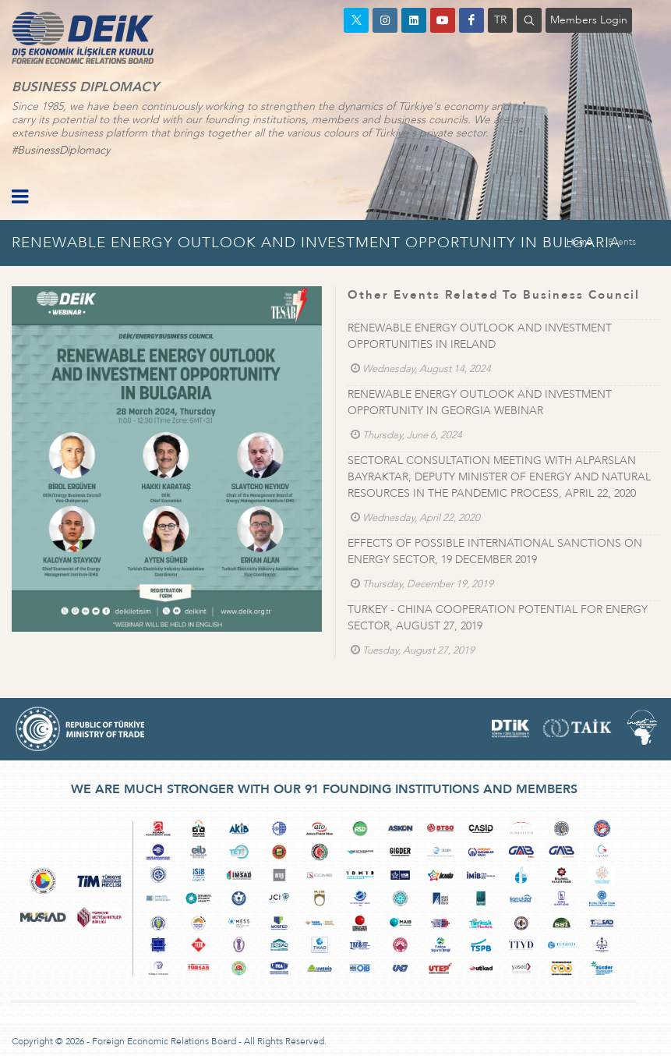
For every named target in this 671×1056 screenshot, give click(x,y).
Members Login (588, 19)
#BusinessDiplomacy (61, 150)
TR (500, 19)
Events (622, 242)
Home (579, 242)
